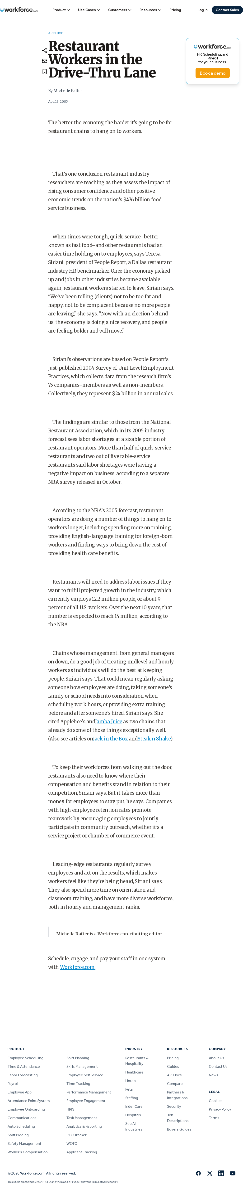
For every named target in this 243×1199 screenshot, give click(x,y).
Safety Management (24, 1143)
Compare (175, 1083)
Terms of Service (101, 1182)
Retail (129, 1089)
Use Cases (89, 10)
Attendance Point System (29, 1100)
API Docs (174, 1075)
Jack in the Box (110, 739)
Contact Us (218, 1066)
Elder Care (134, 1106)
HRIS (70, 1109)
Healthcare (134, 1072)
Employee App (20, 1092)
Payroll (13, 1083)
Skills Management (82, 1066)
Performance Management (88, 1092)
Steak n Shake (154, 739)
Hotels (130, 1080)
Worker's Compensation (28, 1152)
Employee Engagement (85, 1100)
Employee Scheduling (25, 1058)
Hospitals (133, 1115)
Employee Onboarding (26, 1109)
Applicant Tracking (81, 1152)
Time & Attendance (24, 1066)
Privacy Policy (220, 1109)
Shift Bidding (18, 1135)
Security (174, 1106)
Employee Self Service (84, 1075)
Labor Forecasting (23, 1075)
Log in (202, 10)
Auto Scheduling (21, 1126)
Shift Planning (77, 1058)
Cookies (216, 1100)
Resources (151, 10)
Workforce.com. (77, 967)
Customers (120, 10)
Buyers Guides (179, 1129)
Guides (173, 1066)
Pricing (175, 10)
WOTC (71, 1143)
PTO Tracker (76, 1135)
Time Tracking (78, 1083)
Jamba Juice (108, 722)
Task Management (81, 1118)
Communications (22, 1118)
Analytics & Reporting (84, 1126)
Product (61, 10)
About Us (216, 1058)
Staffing (131, 1098)
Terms (214, 1118)
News (213, 1075)
